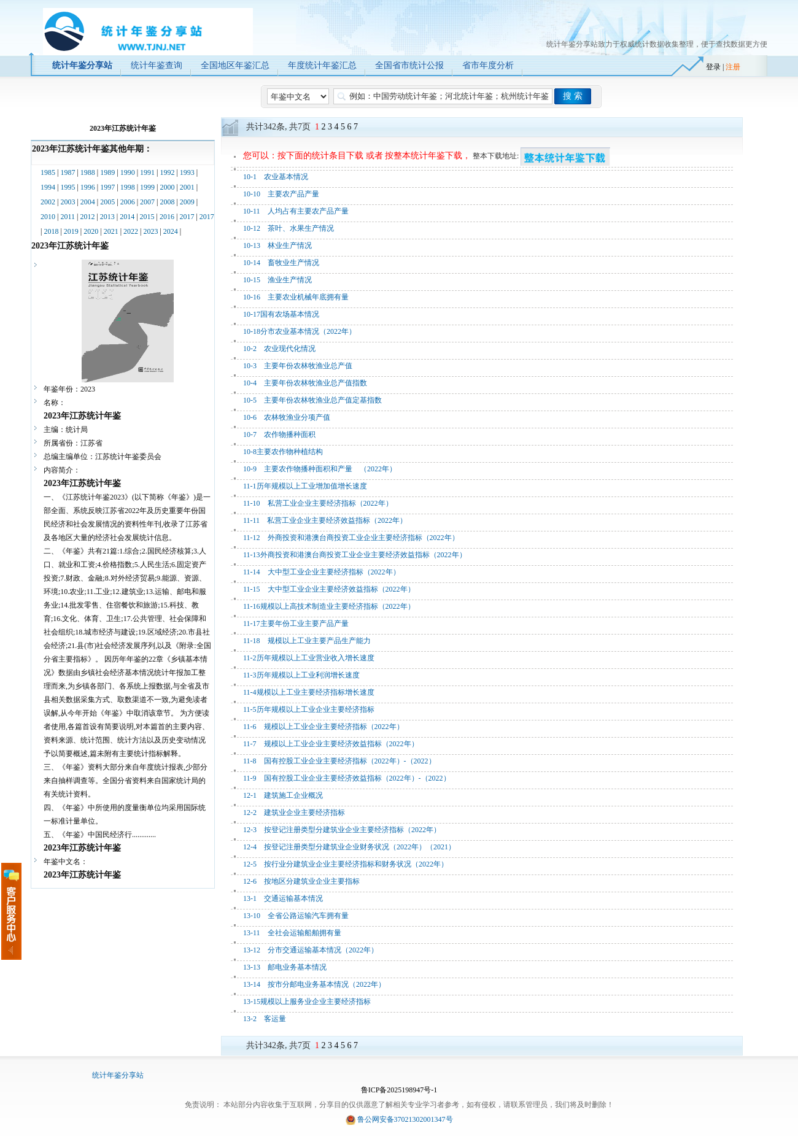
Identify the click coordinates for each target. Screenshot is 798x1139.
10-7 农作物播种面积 (279, 434)
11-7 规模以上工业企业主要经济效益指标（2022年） (331, 743)
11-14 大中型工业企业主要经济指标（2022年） (321, 572)
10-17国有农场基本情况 (281, 314)
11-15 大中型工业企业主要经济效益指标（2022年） (329, 589)
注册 (733, 67)
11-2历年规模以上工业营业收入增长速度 (308, 658)
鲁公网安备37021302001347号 (405, 1119)
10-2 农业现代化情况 (279, 348)
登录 (713, 67)
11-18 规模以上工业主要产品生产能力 (307, 640)
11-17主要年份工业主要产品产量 (296, 623)
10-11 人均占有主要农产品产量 (296, 211)
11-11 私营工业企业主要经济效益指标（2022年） (325, 520)
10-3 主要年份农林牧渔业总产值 (297, 365)
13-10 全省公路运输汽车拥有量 (296, 915)
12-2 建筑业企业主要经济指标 (294, 812)
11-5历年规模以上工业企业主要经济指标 (308, 709)
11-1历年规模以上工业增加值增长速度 (305, 486)
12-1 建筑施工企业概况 (283, 795)
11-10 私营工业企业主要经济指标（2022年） (318, 503)
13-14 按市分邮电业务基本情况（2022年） (314, 984)
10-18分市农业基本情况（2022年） (299, 331)
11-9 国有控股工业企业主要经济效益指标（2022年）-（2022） (347, 778)
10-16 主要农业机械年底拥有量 (296, 297)
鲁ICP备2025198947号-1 (399, 1090)
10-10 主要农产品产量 (281, 194)
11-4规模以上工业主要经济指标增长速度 (308, 692)
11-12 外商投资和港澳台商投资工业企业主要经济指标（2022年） (351, 537)
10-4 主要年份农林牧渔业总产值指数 (305, 383)
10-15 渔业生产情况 (277, 280)
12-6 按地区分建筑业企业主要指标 (301, 881)
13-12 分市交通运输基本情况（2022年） (310, 950)
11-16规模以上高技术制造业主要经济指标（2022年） (329, 606)
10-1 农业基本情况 (275, 176)
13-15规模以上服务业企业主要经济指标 (307, 1001)
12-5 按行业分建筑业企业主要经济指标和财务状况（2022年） (345, 864)
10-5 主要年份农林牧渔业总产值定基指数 (312, 400)
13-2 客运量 (264, 1018)
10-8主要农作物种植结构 (283, 451)
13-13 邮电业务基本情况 (285, 967)
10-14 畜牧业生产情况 (281, 262)
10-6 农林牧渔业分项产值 (286, 417)
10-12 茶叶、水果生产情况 (288, 228)
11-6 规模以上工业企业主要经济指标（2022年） (323, 726)
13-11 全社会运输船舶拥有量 (292, 933)
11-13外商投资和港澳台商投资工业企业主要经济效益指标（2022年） (355, 554)
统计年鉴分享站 (118, 1075)
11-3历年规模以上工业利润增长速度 (301, 675)
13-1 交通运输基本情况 (283, 898)
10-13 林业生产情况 (277, 245)
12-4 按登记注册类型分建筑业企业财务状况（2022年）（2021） (349, 847)
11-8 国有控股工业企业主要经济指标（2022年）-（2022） (339, 761)
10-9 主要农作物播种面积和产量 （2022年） (320, 469)
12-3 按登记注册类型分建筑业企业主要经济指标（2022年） (342, 829)
